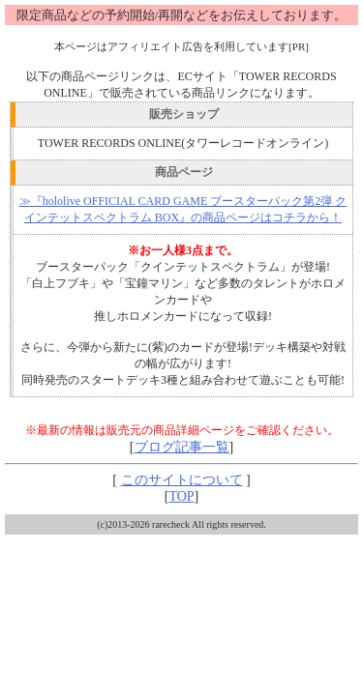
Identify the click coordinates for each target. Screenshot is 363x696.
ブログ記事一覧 (182, 447)
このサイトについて (182, 480)
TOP (181, 496)
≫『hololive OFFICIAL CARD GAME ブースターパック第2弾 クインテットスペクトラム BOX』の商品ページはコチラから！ (183, 209)
